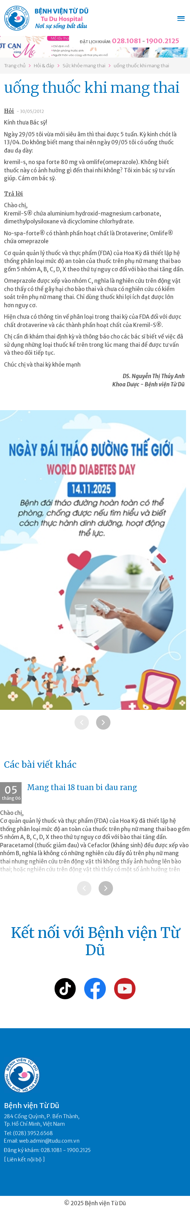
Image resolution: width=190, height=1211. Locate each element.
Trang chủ (15, 66)
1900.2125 (162, 41)
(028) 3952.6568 (33, 1133)
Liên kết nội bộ (24, 1159)
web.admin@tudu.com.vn (49, 1141)
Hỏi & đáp (44, 66)
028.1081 (126, 41)
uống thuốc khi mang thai (141, 66)
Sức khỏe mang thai (84, 66)
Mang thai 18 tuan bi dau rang (82, 787)
